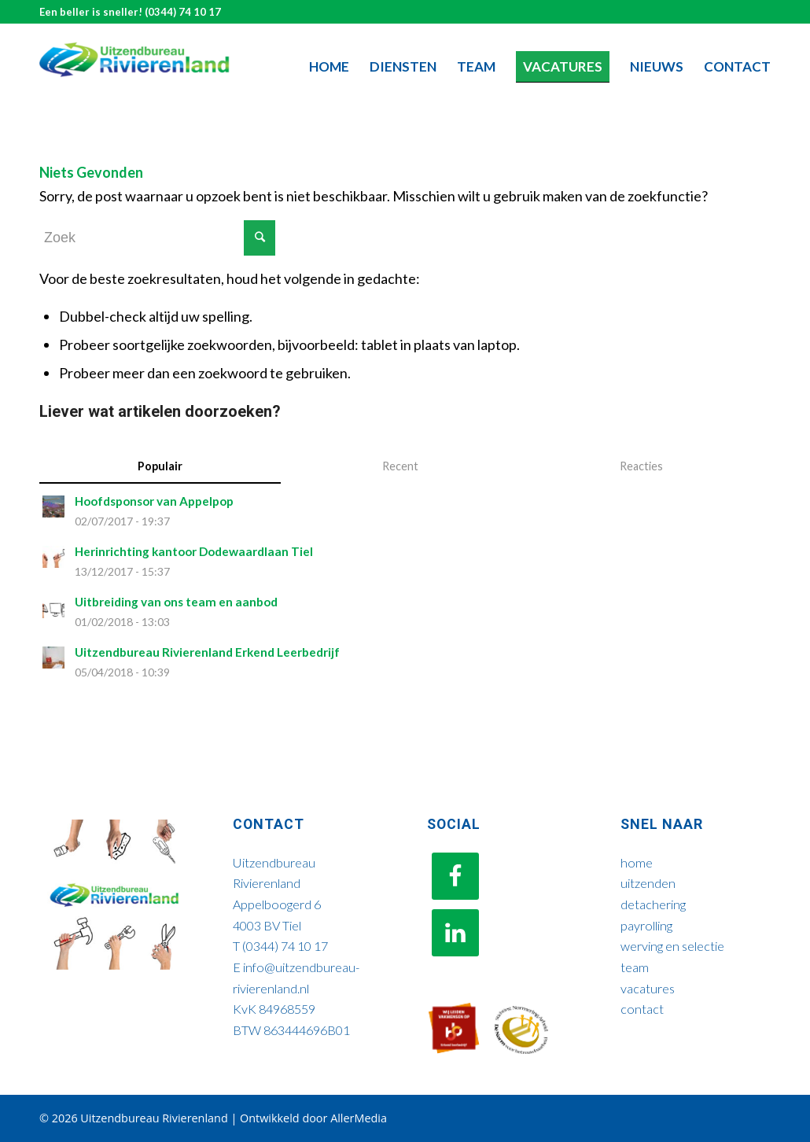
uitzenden (648, 882)
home (636, 862)
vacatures (647, 988)
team (634, 967)
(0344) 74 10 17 (183, 12)
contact (642, 1008)
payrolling (646, 925)
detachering (653, 904)
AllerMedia (358, 1118)
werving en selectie (672, 945)
